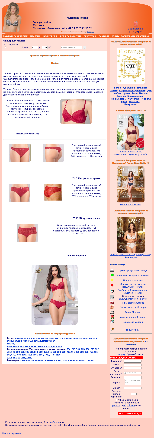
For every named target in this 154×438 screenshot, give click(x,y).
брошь (91, 360)
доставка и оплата (99, 36)
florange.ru (90, 32)
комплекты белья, (24, 338)
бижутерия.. (84, 36)
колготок (131, 298)
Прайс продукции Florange (133, 270)
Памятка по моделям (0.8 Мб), (130, 154)
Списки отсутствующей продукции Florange (133, 285)
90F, (78, 352)
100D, (19, 354)
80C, (18, 352)
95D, (92, 352)
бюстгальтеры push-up (43, 341)
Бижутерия (131, 257)
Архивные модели (133, 322)
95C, (87, 352)
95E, (96, 352)
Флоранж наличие (133, 280)
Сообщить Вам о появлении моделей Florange (133, 291)
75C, (88, 349)
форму (121, 354)
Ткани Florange (133, 312)
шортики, (57, 346)
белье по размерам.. (60, 36)
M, (14, 357)
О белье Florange (117, 264)
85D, (46, 352)
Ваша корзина (135, 27)
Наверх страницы (11, 434)
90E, (73, 352)
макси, (49, 346)
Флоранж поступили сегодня (133, 275)
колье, (59, 360)
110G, (58, 354)
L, (17, 357)
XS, (9, 357)
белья (122, 298)
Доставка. (39, 25)
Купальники (134, 204)
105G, (47, 354)
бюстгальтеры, (41, 338)
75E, (97, 349)
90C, (64, 352)
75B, (83, 349)
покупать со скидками (3, 36)
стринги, (41, 346)
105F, (41, 354)
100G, (36, 354)
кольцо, (74, 360)
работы (116, 406)
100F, (30, 354)
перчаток (142, 298)
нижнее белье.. (43, 36)
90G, (82, 352)
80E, (27, 352)
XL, (20, 357)
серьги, (66, 360)
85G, (59, 352)
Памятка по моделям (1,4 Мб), (135, 254)
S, (12, 357)
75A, (78, 349)
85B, (36, 352)
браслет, (83, 360)
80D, (23, 352)
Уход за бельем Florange (133, 317)
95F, (9, 354)
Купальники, (134, 151)
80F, (32, 352)
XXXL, (29, 357)
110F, (53, 354)
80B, (13, 352)
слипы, (33, 346)
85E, (50, 352)
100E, (25, 354)
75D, (93, 349)
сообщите (54, 423)
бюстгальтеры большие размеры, (66, 338)
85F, (55, 352)
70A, (69, 349)
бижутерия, (50, 360)
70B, (74, 349)
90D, (69, 352)
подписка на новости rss (121, 36)
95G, (13, 354)
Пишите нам (133, 329)
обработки (129, 406)
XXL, (24, 357)
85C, (41, 352)
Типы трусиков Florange (133, 307)
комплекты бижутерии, (32, 360)
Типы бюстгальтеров (133, 302)
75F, (9, 352)
